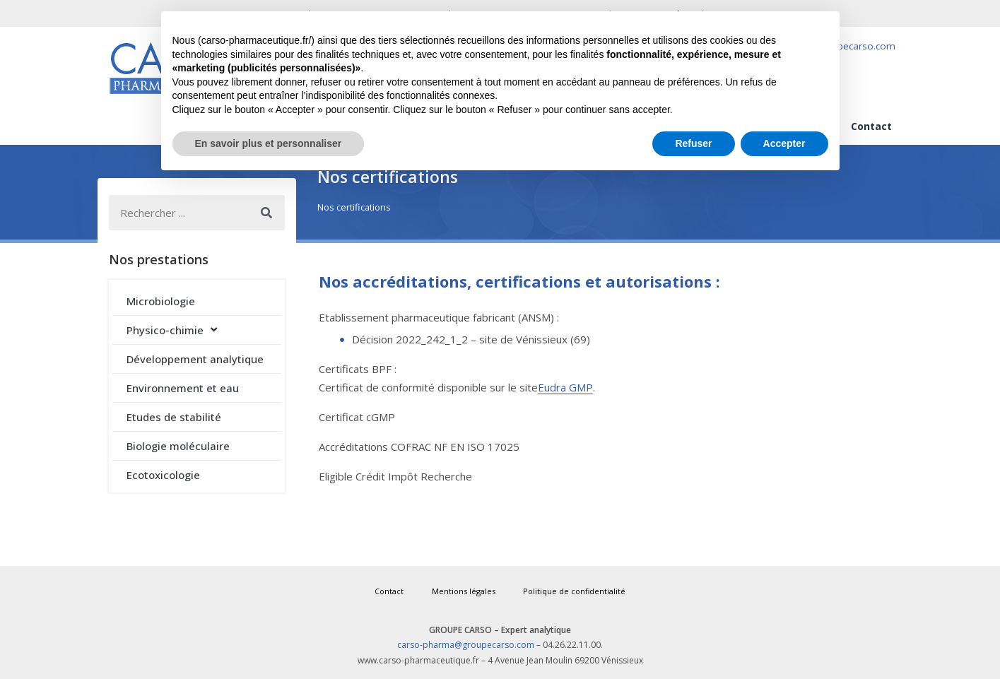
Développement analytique (195, 359)
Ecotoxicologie (163, 475)
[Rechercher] (267, 212)
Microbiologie (161, 301)
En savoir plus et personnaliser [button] (268, 143)
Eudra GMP (565, 387)
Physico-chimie (172, 329)
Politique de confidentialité (575, 591)
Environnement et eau (183, 388)
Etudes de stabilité (174, 417)
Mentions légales (463, 591)
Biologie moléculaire (178, 446)
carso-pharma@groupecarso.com (465, 645)
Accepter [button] (784, 143)
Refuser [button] (693, 143)
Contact (871, 126)
